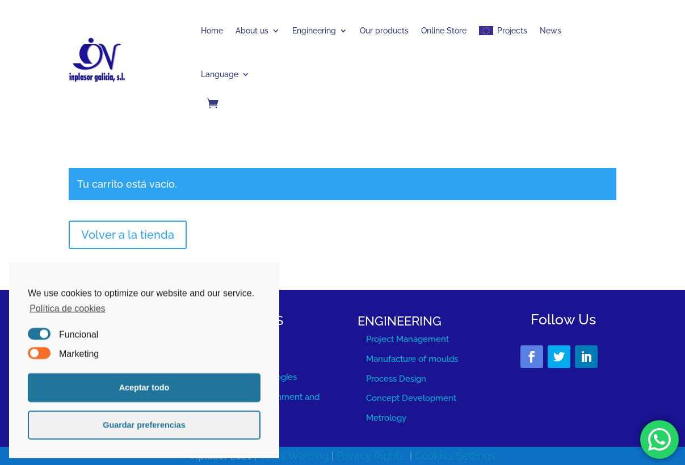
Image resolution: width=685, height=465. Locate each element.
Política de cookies (67, 323)
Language (219, 74)
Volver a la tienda (127, 235)
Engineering (314, 30)
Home (212, 30)
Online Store (444, 30)
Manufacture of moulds (412, 359)
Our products (384, 30)
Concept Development (411, 398)
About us (252, 30)
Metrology (386, 418)
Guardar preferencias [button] (144, 440)
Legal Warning (295, 456)
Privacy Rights (372, 456)
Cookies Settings (455, 456)
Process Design (396, 379)
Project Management (407, 339)
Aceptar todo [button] (144, 402)
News (550, 30)
